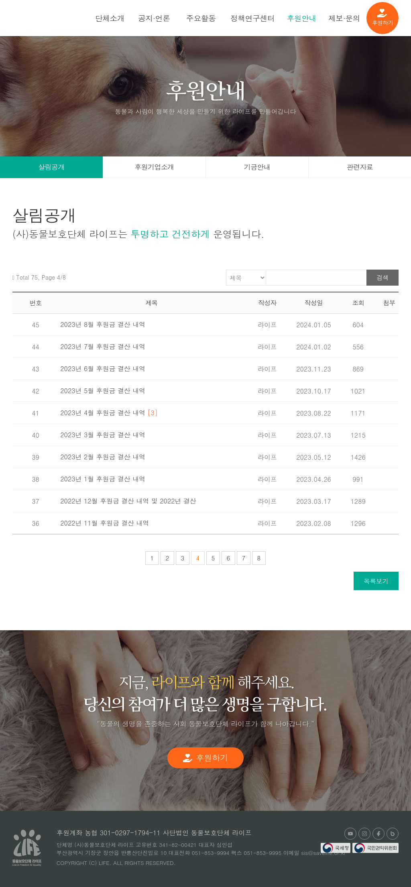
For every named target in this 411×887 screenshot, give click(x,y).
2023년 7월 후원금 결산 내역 (102, 346)
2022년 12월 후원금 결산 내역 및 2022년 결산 (128, 500)
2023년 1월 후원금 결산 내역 (102, 478)
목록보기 (376, 580)
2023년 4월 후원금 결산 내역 (109, 412)
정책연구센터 (252, 17)
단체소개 (110, 17)
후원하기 (382, 17)
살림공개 (51, 167)
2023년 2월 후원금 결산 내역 (102, 456)
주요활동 (201, 17)
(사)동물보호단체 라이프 (55, 18)
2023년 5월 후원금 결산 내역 (102, 390)
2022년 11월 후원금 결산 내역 (104, 523)
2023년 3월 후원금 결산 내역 (102, 434)
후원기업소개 (154, 167)
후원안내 (301, 17)
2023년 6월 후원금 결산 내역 (102, 368)
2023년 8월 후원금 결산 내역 (102, 324)
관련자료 (360, 167)
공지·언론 (154, 17)
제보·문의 (344, 17)
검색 (382, 277)
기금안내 (257, 167)
